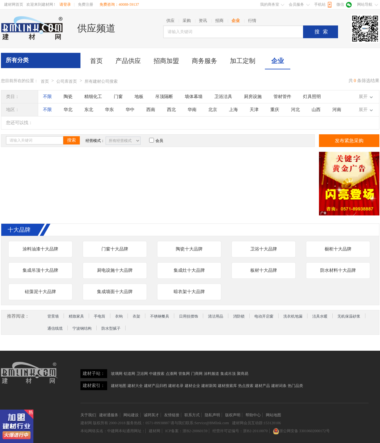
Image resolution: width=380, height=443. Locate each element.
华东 (109, 109)
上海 (233, 109)
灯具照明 (312, 96)
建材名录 (175, 385)
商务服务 (204, 60)
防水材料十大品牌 (338, 270)
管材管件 (282, 96)
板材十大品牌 (263, 270)
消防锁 (239, 316)
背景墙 (53, 316)
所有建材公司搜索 (101, 81)
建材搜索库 (227, 385)
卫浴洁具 (223, 96)
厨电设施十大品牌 (115, 270)
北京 (212, 109)
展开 (363, 96)
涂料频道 (211, 373)
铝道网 (129, 373)
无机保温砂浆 (348, 316)
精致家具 (76, 316)
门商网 (197, 373)
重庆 (274, 109)
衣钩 (119, 316)
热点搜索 (245, 385)
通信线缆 (55, 328)
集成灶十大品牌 (189, 270)
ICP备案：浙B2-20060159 (186, 431)
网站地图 (273, 415)
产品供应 (128, 60)
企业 (277, 60)
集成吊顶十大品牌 (40, 270)
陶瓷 (68, 96)
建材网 (86, 423)
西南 (150, 109)
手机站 (320, 4)
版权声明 (232, 415)
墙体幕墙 (194, 96)
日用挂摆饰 (188, 316)
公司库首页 (66, 81)
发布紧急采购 (349, 140)
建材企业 (192, 385)
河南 (336, 109)
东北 (88, 109)
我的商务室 (269, 4)
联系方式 (192, 415)
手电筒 (99, 316)
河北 (295, 109)
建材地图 (118, 385)
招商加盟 (166, 60)
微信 (340, 4)
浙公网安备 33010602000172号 (301, 431)
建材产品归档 (155, 385)
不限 (47, 96)
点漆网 (171, 373)
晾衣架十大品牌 (189, 291)
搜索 (322, 31)
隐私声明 (212, 415)
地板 (139, 96)
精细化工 (93, 96)
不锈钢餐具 (159, 316)
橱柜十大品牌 (338, 249)
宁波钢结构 (82, 328)
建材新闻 (209, 385)
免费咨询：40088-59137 (119, 4)
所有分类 (17, 60)
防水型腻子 (111, 328)
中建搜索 (156, 373)
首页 (96, 60)
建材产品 (262, 385)
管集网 (184, 373)
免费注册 (85, 4)
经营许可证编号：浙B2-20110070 (240, 431)
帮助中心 (253, 415)
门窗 (118, 96)
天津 (254, 109)
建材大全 (135, 385)
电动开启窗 (263, 316)
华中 (130, 109)
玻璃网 (116, 373)
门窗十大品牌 (114, 249)
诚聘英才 (151, 415)
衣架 (136, 316)
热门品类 (295, 385)
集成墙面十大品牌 (115, 291)
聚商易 (242, 373)
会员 (156, 140)
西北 (171, 109)
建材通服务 (108, 415)
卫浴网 (142, 373)
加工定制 (242, 60)
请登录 (65, 4)
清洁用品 (215, 316)
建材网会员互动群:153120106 (256, 423)
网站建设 (131, 415)
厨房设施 (253, 96)
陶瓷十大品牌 (189, 249)
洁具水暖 (320, 316)
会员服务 (296, 4)
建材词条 (279, 385)
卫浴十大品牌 (263, 249)
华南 (192, 109)
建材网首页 (13, 4)
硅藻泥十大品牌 (40, 291)
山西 (316, 109)
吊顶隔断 (164, 96)
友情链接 (171, 415)
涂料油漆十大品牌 (40, 249)
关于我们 (88, 415)
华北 (68, 109)
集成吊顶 (228, 373)
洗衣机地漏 (292, 316)
